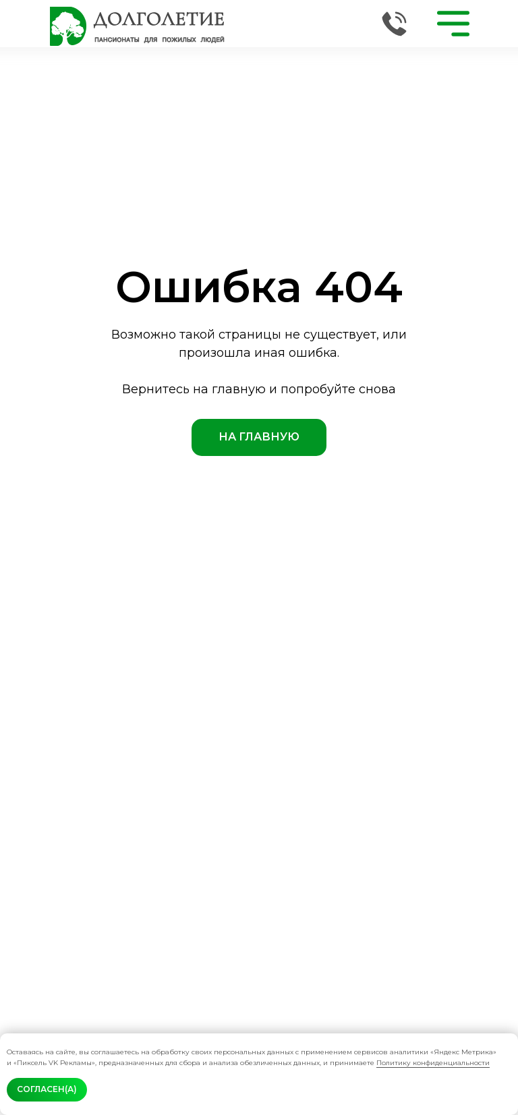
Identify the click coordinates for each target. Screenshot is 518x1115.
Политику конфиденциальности (433, 1062)
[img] (137, 26)
